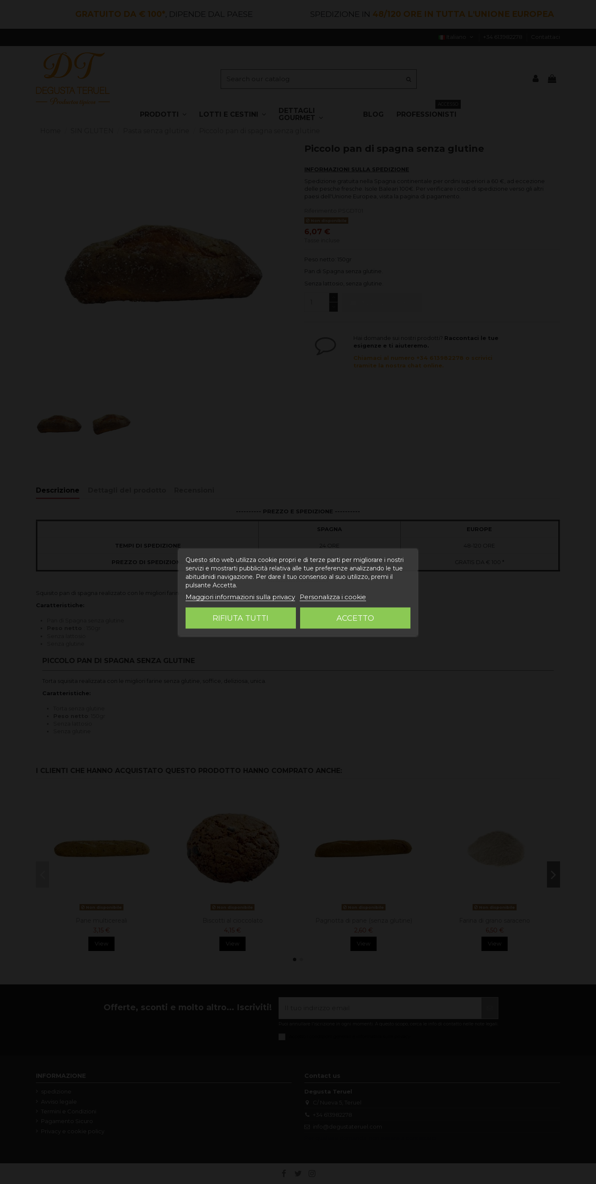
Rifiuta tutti (240, 618)
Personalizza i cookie (333, 597)
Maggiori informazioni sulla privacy (240, 597)
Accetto (355, 618)
